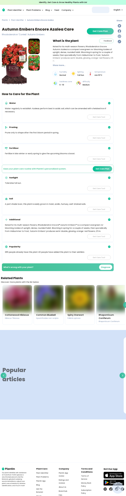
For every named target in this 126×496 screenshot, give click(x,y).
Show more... (59, 65)
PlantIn (5, 20)
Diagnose (105, 267)
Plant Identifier (17, 20)
